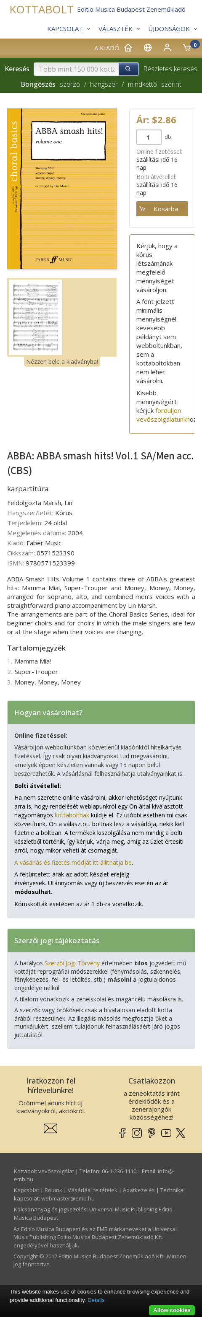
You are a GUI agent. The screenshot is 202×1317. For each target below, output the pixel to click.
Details (96, 1300)
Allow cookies (172, 1310)
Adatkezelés (139, 1190)
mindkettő (142, 84)
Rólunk (53, 1190)
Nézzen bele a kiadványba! (62, 362)
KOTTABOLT (41, 9)
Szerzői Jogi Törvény (72, 963)
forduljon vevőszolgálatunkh (163, 414)
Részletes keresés (170, 69)
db (167, 136)
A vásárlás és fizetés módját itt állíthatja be (73, 862)
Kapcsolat (26, 1190)
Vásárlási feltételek (92, 1190)
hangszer (104, 84)
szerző (70, 84)
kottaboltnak (72, 815)
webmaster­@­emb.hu (68, 1198)
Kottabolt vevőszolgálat (44, 1171)
